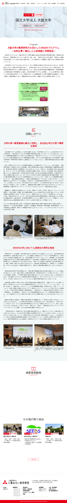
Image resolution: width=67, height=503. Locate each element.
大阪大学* (48, 436)
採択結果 (23, 3)
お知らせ (5, 489)
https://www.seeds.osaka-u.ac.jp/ (33, 30)
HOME (4, 487)
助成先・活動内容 (31, 3)
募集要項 (17, 3)
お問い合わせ (52, 489)
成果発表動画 (26, 490)
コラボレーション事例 (41, 3)
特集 (49, 3)
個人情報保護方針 (53, 490)
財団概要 (54, 3)
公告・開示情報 (61, 3)
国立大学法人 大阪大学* (30, 436)
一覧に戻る (33, 459)
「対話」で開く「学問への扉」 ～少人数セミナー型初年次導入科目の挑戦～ (12, 440)
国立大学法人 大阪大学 (9, 436)
